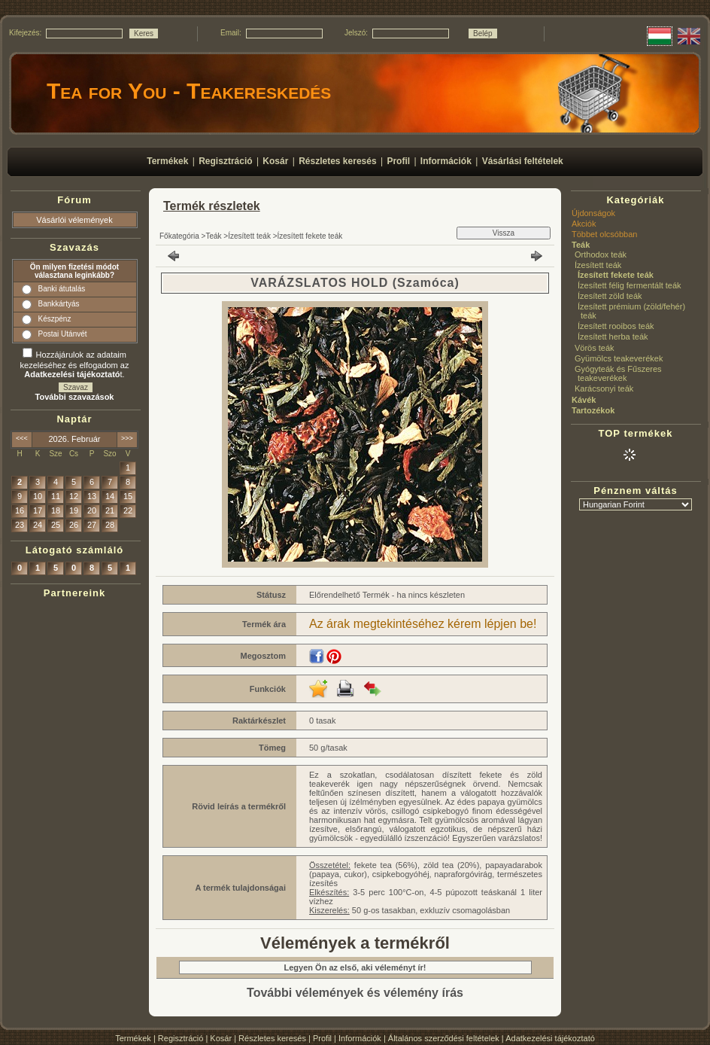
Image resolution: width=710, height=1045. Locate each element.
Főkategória (179, 236)
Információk (359, 1038)
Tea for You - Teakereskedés (189, 90)
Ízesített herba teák (613, 336)
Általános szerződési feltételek (443, 1038)
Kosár (221, 1038)
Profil (322, 1038)
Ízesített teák (249, 236)
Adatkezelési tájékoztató (550, 1038)
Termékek (133, 1038)
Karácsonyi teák (604, 388)
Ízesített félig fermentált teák (629, 285)
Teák (213, 236)
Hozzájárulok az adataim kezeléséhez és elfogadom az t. (74, 364)
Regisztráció (181, 1038)
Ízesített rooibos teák (616, 326)
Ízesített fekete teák (310, 236)
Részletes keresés (272, 1038)
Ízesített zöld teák (610, 295)
